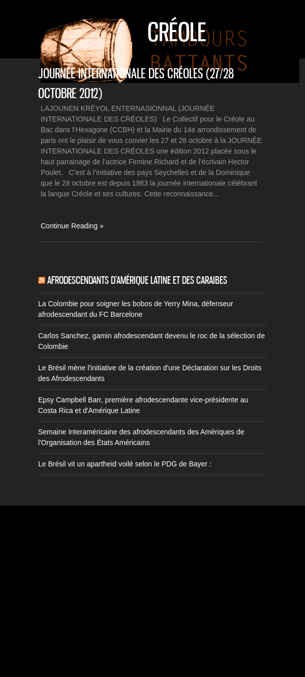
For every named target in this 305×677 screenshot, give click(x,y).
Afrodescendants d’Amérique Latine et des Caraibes (137, 280)
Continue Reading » (72, 226)
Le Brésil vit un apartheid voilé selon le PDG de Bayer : (124, 464)
